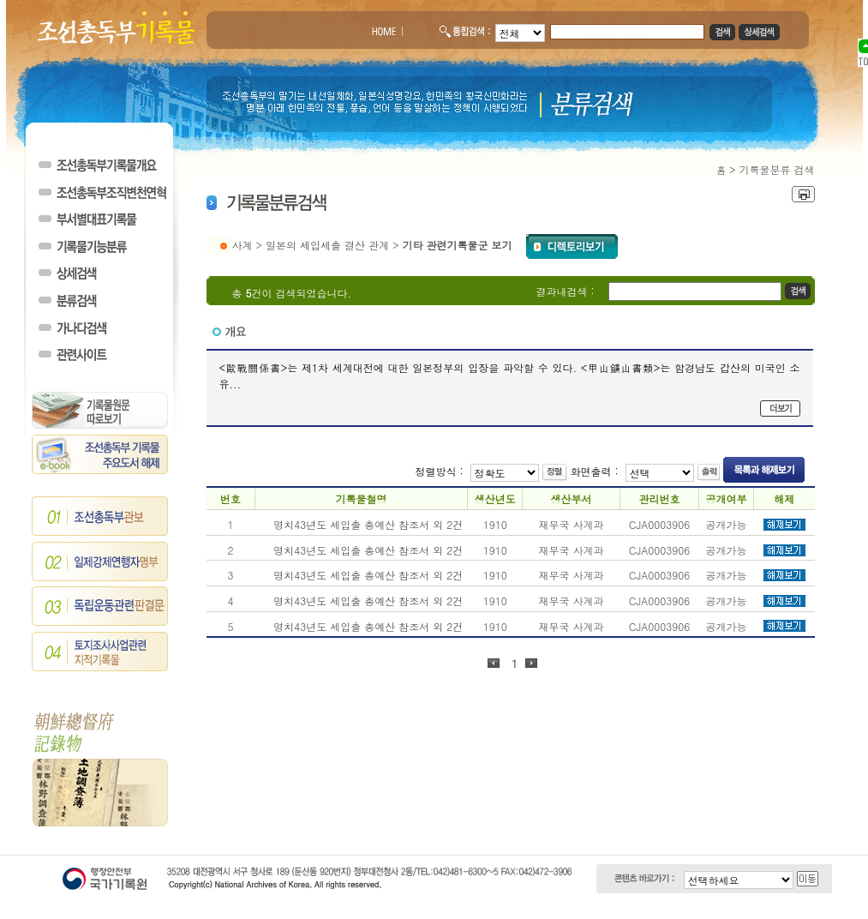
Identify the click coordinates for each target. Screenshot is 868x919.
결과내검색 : (565, 291)
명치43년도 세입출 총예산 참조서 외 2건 (368, 524)
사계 (242, 244)
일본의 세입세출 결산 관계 (327, 244)
